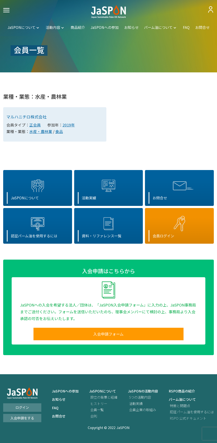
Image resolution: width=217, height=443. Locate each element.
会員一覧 (97, 411)
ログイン (22, 408)
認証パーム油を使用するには (192, 413)
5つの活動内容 (140, 398)
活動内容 (53, 27)
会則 (93, 417)
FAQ (186, 27)
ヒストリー (98, 404)
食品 (59, 131)
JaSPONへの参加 (104, 27)
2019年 (69, 125)
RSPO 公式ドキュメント (188, 419)
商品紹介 (78, 27)
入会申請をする (22, 418)
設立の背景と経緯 (103, 398)
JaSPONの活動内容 (143, 392)
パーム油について (158, 27)
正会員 (35, 125)
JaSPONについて (21, 27)
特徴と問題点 (180, 407)
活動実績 (136, 404)
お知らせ (131, 27)
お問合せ (202, 27)
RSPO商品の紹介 (182, 392)
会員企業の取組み (142, 411)
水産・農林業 (40, 131)
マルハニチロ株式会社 (26, 117)
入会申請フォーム (108, 334)
